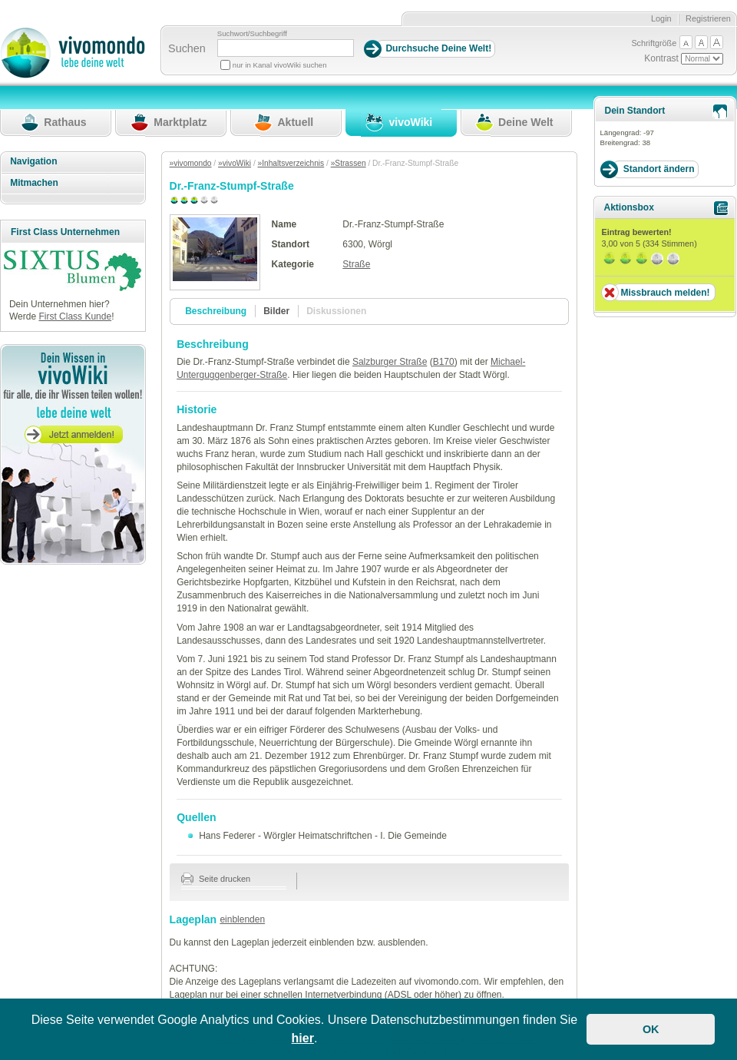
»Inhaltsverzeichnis (291, 163)
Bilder (276, 311)
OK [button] (651, 1029)
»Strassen (348, 163)
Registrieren (708, 18)
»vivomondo (191, 163)
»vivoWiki (234, 163)
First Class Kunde (74, 316)
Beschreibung (215, 311)
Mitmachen (34, 182)
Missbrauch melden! (664, 292)
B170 (443, 361)
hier (303, 1038)
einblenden (242, 919)
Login (661, 18)
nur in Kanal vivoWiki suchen (280, 65)
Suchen (187, 48)
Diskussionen (336, 311)
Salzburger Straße (389, 361)
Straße (356, 264)
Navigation (33, 161)
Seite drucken (216, 878)
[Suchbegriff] (285, 48)
